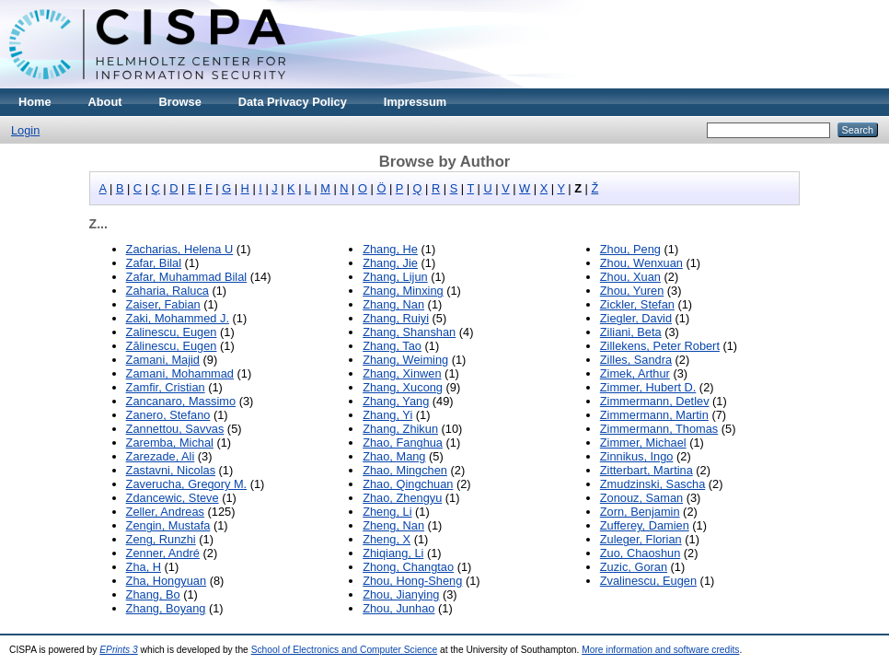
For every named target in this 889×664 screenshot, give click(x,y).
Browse (180, 102)
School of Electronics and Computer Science (344, 650)
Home (35, 102)
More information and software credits (660, 650)
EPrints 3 (118, 650)
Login (25, 130)
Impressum (415, 102)
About (105, 102)
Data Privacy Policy (292, 102)
